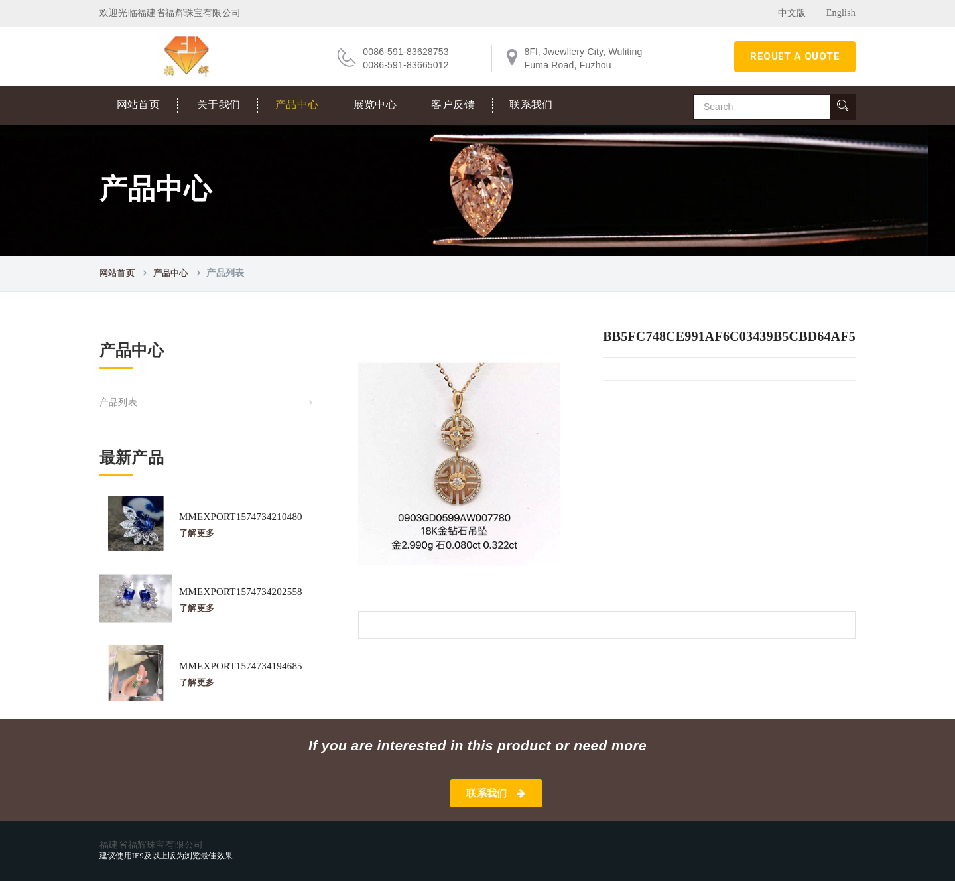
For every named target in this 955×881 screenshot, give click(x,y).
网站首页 (138, 104)
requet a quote (795, 56)
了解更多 (197, 533)
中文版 (792, 13)
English (841, 13)
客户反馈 (453, 104)
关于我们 (219, 104)
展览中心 (375, 104)
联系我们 (531, 104)
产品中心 (297, 104)
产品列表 (118, 402)
